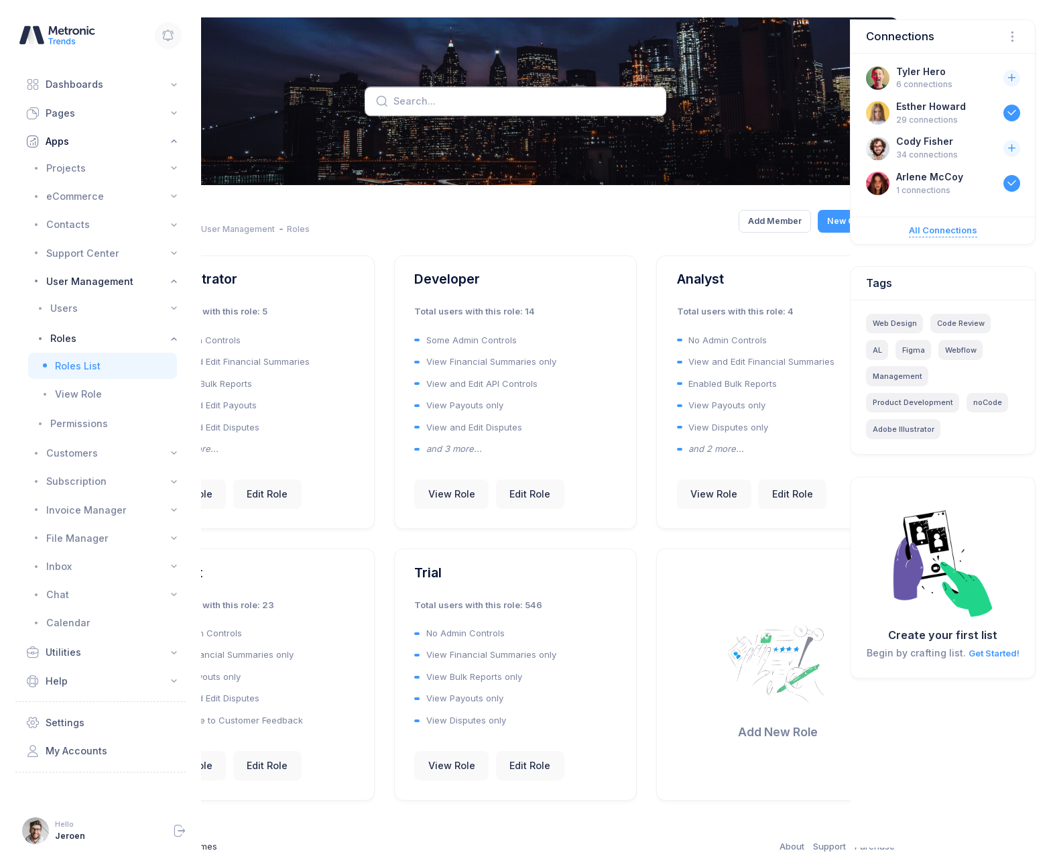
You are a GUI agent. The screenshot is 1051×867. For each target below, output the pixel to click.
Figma (913, 350)
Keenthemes (261, 847)
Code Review (961, 323)
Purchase (806, 847)
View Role (258, 507)
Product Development (913, 402)
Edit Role (336, 507)
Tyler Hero (921, 71)
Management (897, 376)
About (722, 847)
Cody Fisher (924, 141)
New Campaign (788, 221)
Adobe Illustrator (903, 429)
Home (213, 229)
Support (760, 847)
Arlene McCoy (929, 176)
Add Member (705, 221)
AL (877, 350)
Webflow (961, 350)
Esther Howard (931, 106)
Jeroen (70, 836)
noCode (987, 402)
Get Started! (994, 653)
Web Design (895, 323)
